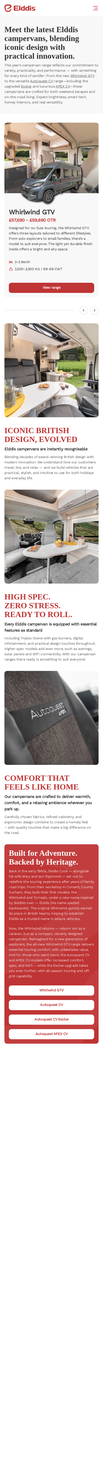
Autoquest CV (41, 81)
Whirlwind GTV (82, 76)
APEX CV (63, 86)
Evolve (26, 86)
